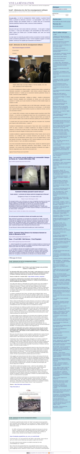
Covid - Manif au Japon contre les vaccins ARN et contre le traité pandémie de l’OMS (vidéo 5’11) (61, 368)
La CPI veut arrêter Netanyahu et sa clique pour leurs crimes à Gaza (61, 319)
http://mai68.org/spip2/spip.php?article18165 (19, 241)
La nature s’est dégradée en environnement (59, 329)
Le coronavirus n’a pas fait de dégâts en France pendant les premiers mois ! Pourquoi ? (62, 154)
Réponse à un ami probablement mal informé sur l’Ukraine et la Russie (61, 247)
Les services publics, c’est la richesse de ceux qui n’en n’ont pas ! (61, 229)
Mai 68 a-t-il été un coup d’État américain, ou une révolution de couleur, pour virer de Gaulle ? (60, 108)
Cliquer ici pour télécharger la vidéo (29, 199)
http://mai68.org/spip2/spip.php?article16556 (19, 161)
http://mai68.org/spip (65, 21)
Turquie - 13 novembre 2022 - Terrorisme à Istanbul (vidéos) (60, 133)
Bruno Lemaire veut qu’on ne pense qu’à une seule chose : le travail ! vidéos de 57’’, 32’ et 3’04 (61, 126)
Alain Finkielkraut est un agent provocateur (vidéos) (60, 115)
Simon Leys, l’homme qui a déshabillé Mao (59, 232)
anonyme (21, 11)
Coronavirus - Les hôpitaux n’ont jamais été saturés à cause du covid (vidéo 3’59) (61, 73)
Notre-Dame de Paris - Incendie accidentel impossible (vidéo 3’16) (61, 130)
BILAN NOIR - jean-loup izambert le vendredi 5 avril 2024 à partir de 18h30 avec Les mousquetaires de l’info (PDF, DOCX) (61, 348)
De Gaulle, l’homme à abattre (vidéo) (62, 258)
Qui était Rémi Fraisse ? (59, 60)
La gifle (55, 34)
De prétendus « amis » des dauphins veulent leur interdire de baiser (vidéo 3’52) (62, 164)
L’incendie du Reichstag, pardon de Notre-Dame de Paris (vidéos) (61, 189)
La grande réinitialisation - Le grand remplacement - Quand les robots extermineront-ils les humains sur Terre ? (61, 148)
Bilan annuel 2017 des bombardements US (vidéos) (60, 100)
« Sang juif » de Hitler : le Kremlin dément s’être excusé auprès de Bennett (61, 80)
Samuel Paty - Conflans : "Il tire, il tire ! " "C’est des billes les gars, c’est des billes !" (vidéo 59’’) (62, 203)
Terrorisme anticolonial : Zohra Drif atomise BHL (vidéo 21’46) (61, 308)
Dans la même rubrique (60, 32)
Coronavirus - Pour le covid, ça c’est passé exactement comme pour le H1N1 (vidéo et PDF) (61, 391)
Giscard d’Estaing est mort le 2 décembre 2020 (60, 51)
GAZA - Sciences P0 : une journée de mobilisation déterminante (61, 341)
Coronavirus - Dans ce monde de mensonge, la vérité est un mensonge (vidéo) (61, 207)
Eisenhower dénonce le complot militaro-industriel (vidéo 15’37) (60, 381)
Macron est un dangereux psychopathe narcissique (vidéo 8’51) (60, 266)
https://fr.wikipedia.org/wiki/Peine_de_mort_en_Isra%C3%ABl (24, 436)
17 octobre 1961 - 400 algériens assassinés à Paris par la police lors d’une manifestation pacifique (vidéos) (61, 64)
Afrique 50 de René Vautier (59, 58)
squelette (33, 452)
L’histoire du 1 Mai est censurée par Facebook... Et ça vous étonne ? (61, 37)
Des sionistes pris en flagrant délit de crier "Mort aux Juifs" (62, 326)
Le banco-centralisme (58, 39)
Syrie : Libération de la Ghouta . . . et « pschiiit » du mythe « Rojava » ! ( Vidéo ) (62, 177)
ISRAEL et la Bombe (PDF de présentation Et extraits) (60, 104)
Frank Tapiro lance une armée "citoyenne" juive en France (60, 337)
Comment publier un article (22, 5)
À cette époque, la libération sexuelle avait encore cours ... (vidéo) (62, 54)
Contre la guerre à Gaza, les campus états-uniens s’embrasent (62, 344)
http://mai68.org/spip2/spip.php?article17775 (19, 236)
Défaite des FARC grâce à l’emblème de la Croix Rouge (60, 94)
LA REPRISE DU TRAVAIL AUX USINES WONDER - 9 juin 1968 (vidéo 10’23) (60, 198)
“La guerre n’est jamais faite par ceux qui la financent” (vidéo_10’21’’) (62, 239)
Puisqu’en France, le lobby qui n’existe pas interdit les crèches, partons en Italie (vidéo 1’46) (60, 182)
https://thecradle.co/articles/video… (23, 384)
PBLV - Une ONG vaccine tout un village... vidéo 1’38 (61, 141)
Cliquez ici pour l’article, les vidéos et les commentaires (22, 211)
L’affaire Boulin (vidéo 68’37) (60, 56)
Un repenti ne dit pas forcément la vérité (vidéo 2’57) (61, 332)
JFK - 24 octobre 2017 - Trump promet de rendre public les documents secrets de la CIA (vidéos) (60, 193)
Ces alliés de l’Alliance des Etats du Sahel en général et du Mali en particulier (61, 243)
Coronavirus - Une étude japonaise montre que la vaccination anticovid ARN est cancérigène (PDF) (61, 395)
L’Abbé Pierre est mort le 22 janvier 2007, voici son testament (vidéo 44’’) (61, 270)
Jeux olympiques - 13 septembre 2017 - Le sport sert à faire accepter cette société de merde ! (61, 261)
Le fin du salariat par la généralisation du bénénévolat (60, 399)
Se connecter (39, 452)
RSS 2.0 (51, 452)
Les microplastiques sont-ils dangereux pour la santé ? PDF (60, 84)
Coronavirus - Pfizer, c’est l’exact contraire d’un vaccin (61, 216)
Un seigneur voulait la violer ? (60, 306)
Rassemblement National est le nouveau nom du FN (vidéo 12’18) (61, 288)
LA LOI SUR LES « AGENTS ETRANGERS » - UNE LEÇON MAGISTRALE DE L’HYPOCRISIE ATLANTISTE (61, 373)
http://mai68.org (57, 21)
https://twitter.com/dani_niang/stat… (36, 276)
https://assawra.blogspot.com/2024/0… (21, 47)
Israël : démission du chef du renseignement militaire (23, 261)
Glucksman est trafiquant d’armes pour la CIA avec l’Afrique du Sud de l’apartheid (61, 359)
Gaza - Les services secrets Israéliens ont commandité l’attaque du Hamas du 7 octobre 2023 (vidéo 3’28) (61, 275)
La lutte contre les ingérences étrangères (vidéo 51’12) (60, 236)
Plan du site (45, 452)
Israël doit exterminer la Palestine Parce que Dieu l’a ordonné (61, 42)
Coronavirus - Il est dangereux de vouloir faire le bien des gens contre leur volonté (61, 255)
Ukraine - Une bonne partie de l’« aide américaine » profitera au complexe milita (61, 364)
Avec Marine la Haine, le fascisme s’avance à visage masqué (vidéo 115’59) (61, 284)
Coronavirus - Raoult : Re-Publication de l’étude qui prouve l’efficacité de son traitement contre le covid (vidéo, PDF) (61, 172)
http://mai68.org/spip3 (58, 26)
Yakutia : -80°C (56, 157)
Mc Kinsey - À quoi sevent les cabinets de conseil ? (60, 407)
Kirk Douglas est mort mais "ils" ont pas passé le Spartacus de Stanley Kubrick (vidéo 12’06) (61, 122)
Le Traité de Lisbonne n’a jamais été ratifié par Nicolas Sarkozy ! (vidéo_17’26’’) (61, 403)
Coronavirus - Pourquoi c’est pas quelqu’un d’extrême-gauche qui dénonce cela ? (61, 303)
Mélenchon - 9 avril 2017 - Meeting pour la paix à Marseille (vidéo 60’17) (62, 280)
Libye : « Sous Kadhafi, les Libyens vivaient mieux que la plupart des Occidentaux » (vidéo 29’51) (61, 212)
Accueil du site (12, 5)
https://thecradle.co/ (15, 386)
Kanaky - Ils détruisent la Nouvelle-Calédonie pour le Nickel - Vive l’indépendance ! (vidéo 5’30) (61, 312)
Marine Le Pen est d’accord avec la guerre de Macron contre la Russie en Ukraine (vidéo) (61, 292)
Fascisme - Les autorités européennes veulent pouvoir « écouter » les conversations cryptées (60, 385)
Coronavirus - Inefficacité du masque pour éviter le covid (62, 160)
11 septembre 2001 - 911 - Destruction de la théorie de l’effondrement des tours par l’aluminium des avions (59, 224)
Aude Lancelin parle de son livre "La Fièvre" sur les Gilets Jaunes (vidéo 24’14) (61, 137)
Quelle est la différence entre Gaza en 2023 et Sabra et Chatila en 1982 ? (61, 220)
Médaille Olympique (58, 335)
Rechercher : (55, 13)
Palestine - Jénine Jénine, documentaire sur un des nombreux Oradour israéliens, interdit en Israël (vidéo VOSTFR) (61, 354)
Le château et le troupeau (59, 48)
